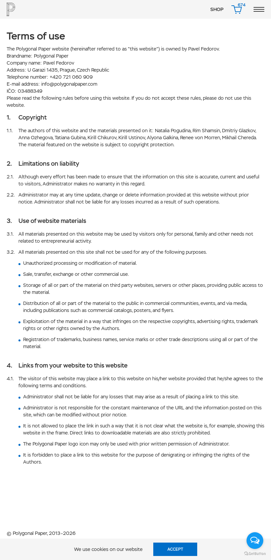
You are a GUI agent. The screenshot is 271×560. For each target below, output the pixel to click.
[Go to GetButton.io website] (255, 553)
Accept (175, 549)
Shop (216, 9)
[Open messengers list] (255, 540)
